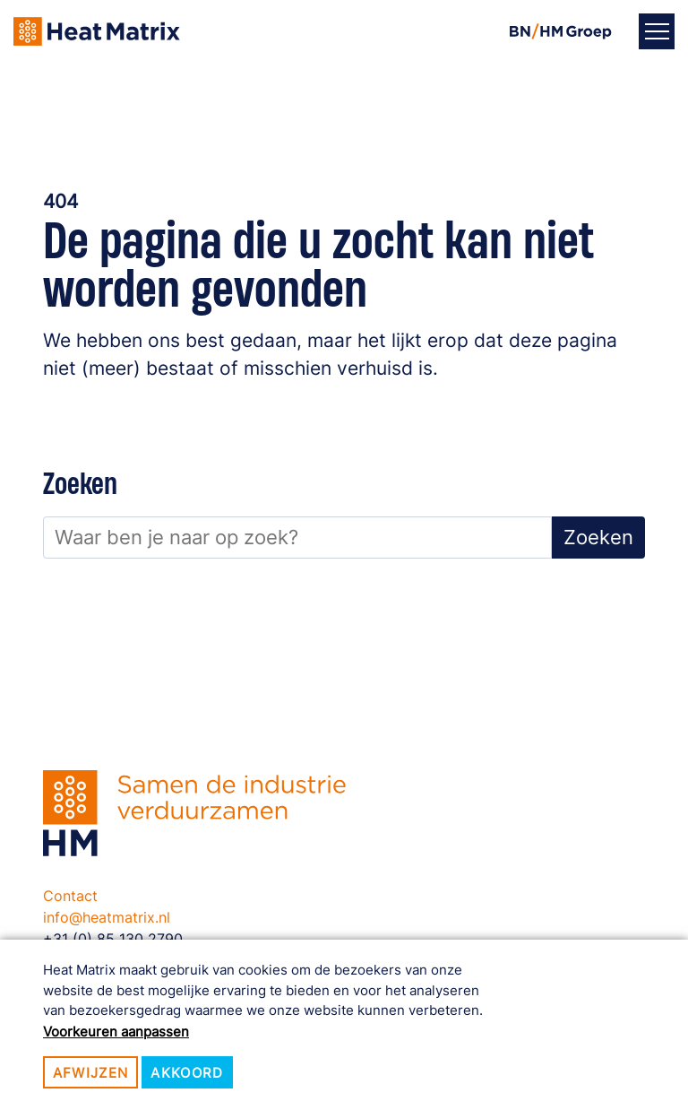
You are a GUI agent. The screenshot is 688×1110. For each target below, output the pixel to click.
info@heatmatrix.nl (106, 917)
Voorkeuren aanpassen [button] (116, 1031)
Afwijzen (91, 1072)
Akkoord (186, 1072)
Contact (70, 896)
